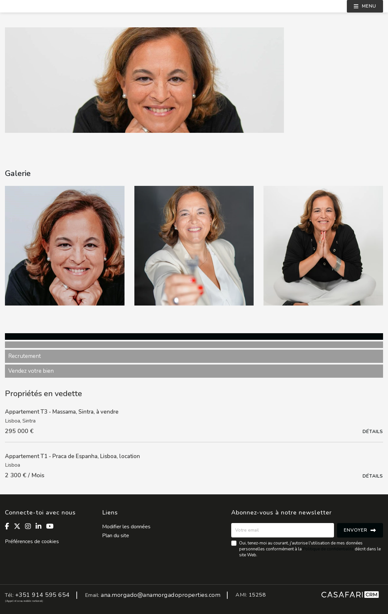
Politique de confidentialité (328, 549)
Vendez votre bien (31, 371)
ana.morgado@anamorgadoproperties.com (160, 595)
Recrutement (24, 356)
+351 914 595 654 (42, 595)
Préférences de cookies (32, 541)
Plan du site (115, 535)
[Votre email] (282, 530)
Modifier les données (126, 526)
